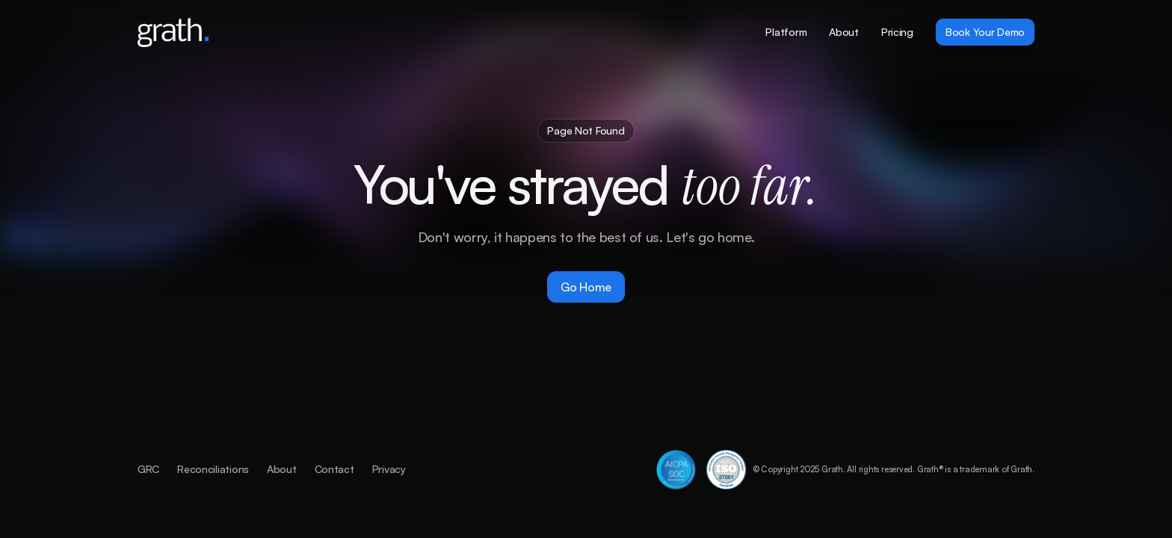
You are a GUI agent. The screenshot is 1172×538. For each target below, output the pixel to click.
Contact (334, 469)
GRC (148, 469)
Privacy (389, 469)
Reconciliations (213, 469)
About (282, 469)
